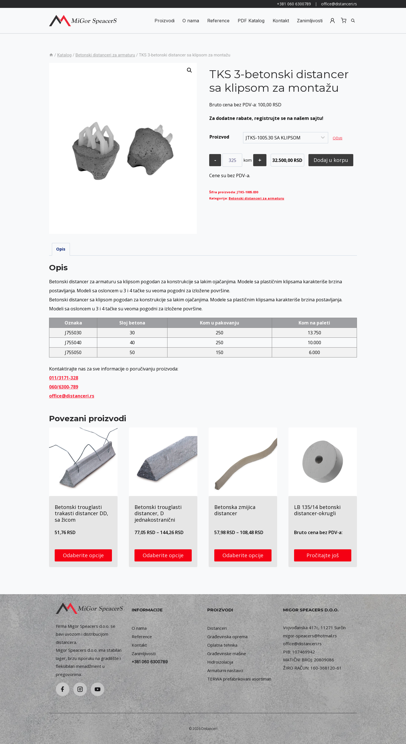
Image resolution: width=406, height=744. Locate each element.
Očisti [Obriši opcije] (337, 138)
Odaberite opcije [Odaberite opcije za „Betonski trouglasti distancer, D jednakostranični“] (163, 555)
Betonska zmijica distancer (234, 510)
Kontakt (281, 20)
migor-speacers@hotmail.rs (310, 635)
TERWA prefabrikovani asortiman (239, 679)
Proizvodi (165, 20)
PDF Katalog (251, 20)
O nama (190, 20)
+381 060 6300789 (294, 3)
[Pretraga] (353, 21)
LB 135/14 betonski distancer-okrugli (317, 510)
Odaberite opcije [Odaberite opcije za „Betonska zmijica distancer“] (242, 555)
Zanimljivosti (310, 20)
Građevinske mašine (226, 653)
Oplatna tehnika (222, 645)
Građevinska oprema (227, 636)
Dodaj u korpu (331, 160)
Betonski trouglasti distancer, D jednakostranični (158, 513)
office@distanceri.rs (339, 3)
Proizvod (219, 137)
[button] (189, 70)
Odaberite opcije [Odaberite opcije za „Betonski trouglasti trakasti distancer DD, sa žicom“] (83, 555)
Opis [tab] (60, 249)
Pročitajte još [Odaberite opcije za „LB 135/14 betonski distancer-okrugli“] (322, 555)
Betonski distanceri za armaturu (256, 198)
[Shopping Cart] (343, 20)
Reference (218, 20)
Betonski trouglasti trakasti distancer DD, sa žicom (81, 513)
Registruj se (332, 20)
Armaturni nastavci (225, 670)
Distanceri (217, 628)
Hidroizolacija (220, 662)
